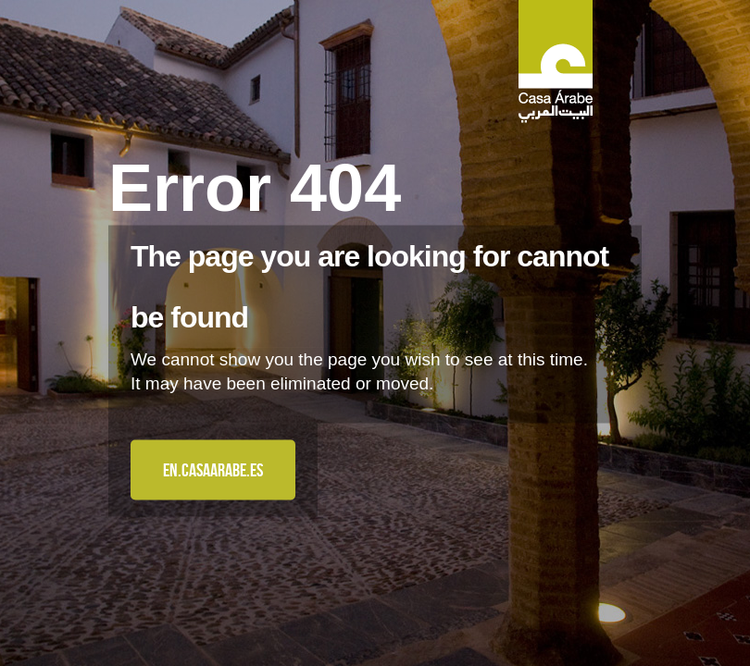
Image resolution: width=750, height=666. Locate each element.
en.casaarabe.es (213, 470)
